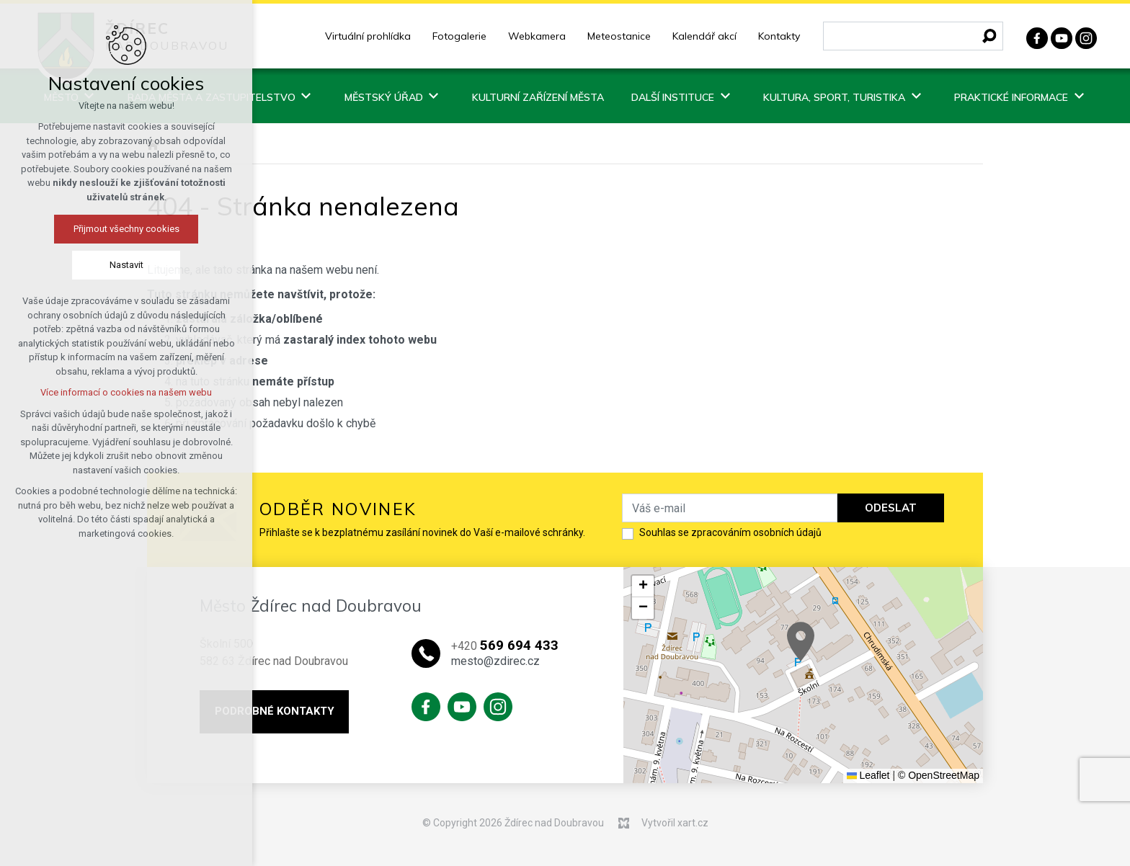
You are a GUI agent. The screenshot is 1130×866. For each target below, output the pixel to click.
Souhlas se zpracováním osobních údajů (730, 532)
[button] (800, 641)
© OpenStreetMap (938, 775)
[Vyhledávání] (989, 36)
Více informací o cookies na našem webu (126, 392)
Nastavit (126, 264)
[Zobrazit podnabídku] (306, 95)
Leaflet (868, 775)
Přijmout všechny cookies (126, 228)
